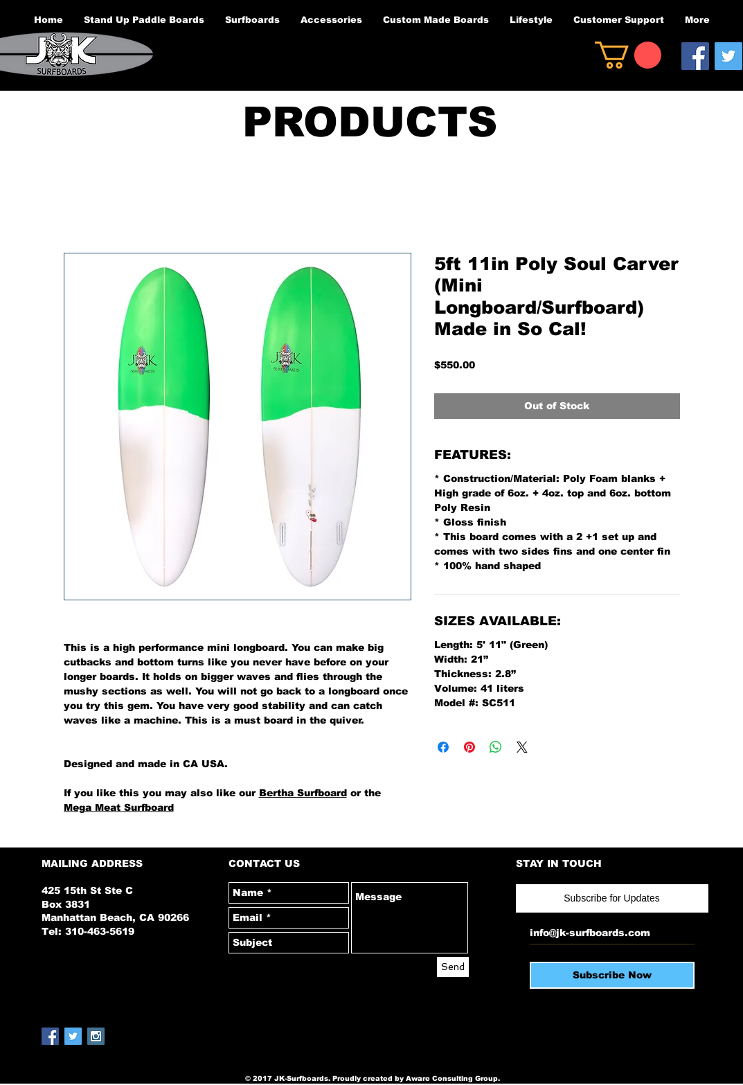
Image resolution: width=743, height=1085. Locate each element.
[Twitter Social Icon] (728, 56)
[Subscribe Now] (612, 975)
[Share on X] (522, 747)
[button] (628, 55)
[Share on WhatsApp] (495, 747)
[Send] (453, 967)
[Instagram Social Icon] (96, 1036)
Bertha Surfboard (303, 792)
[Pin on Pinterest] (469, 747)
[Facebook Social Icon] (695, 56)
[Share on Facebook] (443, 747)
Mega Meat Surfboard (119, 807)
